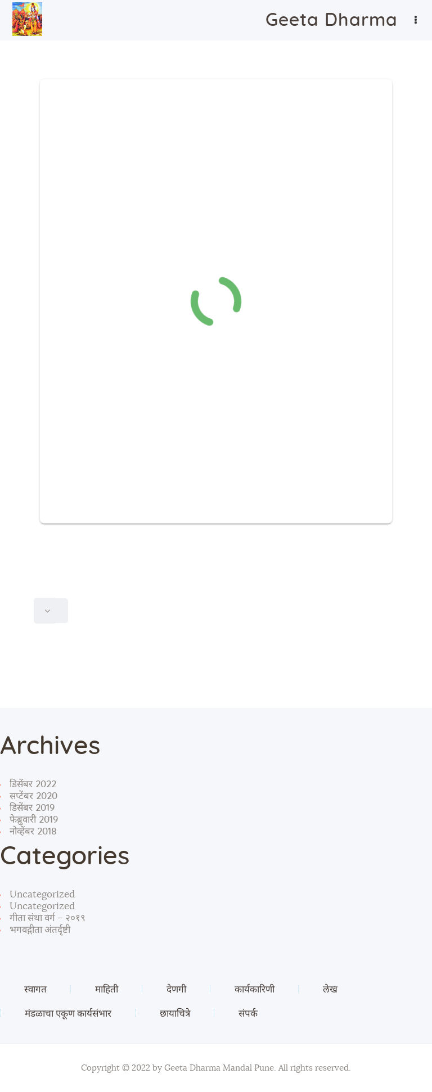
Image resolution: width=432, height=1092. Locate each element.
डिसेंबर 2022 (33, 784)
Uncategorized (42, 894)
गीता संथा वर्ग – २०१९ (48, 918)
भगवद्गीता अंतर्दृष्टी (40, 930)
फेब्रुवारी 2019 (34, 819)
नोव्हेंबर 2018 (33, 831)
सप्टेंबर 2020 (33, 796)
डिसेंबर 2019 (32, 808)
